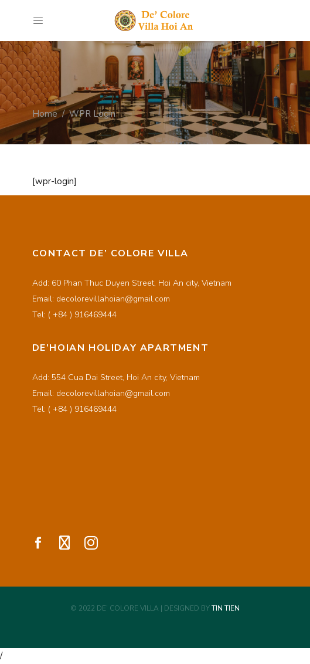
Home (44, 113)
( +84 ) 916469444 (82, 314)
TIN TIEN (226, 608)
